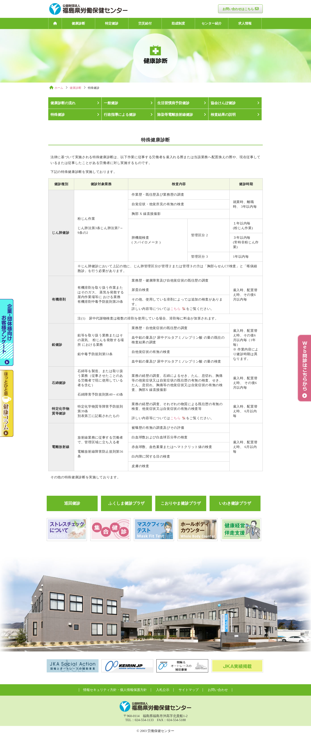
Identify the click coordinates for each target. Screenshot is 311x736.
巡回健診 (72, 503)
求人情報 (245, 23)
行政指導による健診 (120, 114)
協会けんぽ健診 (223, 103)
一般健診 (111, 103)
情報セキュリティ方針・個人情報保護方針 (115, 690)
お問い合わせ (218, 690)
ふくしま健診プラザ (126, 503)
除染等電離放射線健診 (175, 114)
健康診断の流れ (63, 103)
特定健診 (111, 23)
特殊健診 (57, 114)
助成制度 (178, 23)
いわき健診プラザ (235, 503)
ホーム (59, 87)
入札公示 (162, 690)
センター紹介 (212, 23)
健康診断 (78, 23)
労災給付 (145, 23)
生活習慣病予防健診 (173, 103)
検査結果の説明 (223, 114)
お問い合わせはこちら (238, 9)
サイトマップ (189, 690)
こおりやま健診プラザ (181, 503)
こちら (175, 309)
